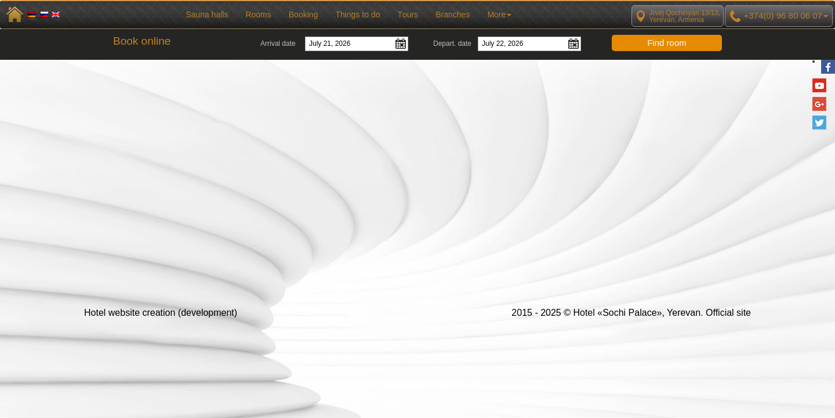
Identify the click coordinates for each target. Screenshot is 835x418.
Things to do (357, 14)
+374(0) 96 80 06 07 (778, 16)
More (499, 14)
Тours (407, 14)
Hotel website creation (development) (160, 313)
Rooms (258, 14)
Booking (303, 14)
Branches (452, 14)
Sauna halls (207, 14)
